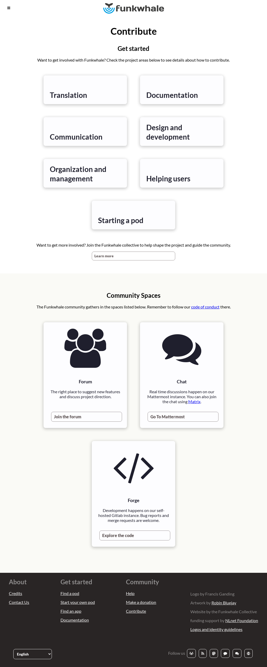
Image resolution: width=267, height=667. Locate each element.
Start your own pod (77, 602)
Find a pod (69, 593)
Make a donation (141, 602)
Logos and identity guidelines (216, 629)
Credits (15, 593)
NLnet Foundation (241, 620)
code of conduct (205, 306)
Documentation (74, 619)
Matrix (194, 401)
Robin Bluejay (223, 602)
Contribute (136, 611)
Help (130, 593)
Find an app (70, 611)
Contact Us (19, 602)
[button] (9, 8)
